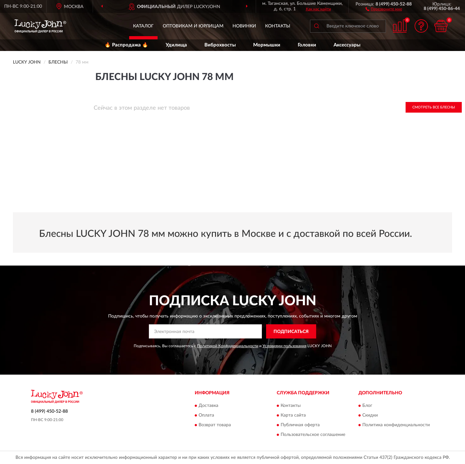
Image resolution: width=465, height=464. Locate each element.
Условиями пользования (284, 346)
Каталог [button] (143, 26)
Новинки (244, 26)
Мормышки (266, 45)
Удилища (176, 45)
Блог (367, 405)
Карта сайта (293, 415)
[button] (384, 9)
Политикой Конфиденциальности (227, 346)
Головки (307, 45)
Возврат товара (215, 425)
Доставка (208, 405)
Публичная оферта (300, 425)
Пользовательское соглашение (313, 434)
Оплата (206, 415)
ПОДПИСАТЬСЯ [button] (291, 331)
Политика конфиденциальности (396, 425)
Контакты (277, 26)
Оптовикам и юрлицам (193, 26)
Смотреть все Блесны (433, 107)
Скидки (370, 415)
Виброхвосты (220, 45)
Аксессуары (347, 45)
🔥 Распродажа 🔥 (126, 45)
